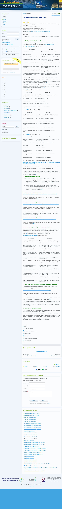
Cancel (43, 400)
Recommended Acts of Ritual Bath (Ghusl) (32, 423)
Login (17, 39)
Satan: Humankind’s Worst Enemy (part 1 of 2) (33, 452)
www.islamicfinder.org (49, 44)
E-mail (45, 366)
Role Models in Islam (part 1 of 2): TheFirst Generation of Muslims (37, 463)
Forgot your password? (6, 42)
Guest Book (55, 9)
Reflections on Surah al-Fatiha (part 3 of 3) (32, 429)
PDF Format (56, 366)
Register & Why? (10, 44)
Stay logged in (5, 39)
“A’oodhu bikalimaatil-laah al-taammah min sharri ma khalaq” (36, 290)
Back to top (57, 364)
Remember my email (6, 40)
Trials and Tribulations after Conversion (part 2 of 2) (34, 470)
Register (19, 9)
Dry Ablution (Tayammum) (29, 431)
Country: (25, 388)
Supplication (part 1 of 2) (29, 456)
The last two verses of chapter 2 (30, 235)
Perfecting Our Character (55, 355)
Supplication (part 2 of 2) (29, 458)
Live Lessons (43, 9)
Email (3, 33)
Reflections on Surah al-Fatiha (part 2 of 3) (32, 427)
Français (4, 21)
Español (4, 19)
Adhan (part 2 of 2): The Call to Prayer (31, 415)
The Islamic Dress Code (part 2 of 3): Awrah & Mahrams (35, 448)
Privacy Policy (31, 486)
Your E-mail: (25, 385)
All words (4, 129)
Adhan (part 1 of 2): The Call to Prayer (31, 413)
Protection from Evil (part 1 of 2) (29, 355)
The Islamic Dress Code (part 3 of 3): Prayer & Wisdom (35, 450)
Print (35, 366)
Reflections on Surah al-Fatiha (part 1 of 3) (32, 425)
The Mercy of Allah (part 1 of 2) (30, 459)
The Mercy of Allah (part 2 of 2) (30, 461)
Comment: (25, 391)
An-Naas (28, 134)
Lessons (28, 31)
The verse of (31, 46)
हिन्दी (4, 24)
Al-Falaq (28, 109)
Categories (30, 9)
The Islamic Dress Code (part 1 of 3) (31, 446)
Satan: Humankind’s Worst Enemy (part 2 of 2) (33, 454)
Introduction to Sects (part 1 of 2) (30, 432)
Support (8, 9)
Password (4, 36)
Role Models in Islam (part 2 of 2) (30, 465)
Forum (49, 9)
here (49, 403)
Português (5, 22)
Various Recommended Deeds (44, 31)
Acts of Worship (34, 31)
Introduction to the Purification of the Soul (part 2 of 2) (34, 444)
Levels (25, 9)
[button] (3, 80)
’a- (39, 219)
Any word (4, 130)
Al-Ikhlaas (28, 89)
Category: (25, 31)
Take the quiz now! (41, 351)
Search (37, 9)
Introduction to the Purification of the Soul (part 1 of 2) (34, 442)
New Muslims (12, 4)
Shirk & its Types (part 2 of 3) (30, 419)
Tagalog (4, 17)
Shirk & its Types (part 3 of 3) (30, 421)
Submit (33, 400)
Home (3, 9)
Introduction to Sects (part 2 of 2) (30, 434)
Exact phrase (5, 132)
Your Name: (25, 383)
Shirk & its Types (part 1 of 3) (30, 417)
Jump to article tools (56, 15)
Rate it (25, 366)
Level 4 (24, 13)
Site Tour (13, 9)
